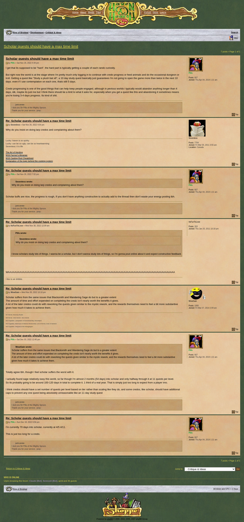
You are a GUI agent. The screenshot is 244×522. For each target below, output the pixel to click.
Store (155, 12)
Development (37, 32)
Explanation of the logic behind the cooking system (29, 161)
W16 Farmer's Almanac (16, 155)
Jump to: (179, 469)
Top (236, 114)
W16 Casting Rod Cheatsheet (20, 158)
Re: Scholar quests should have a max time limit (38, 120)
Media (91, 12)
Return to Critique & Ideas (18, 468)
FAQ (236, 38)
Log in (163, 12)
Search (234, 32)
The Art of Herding (14, 152)
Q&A (98, 12)
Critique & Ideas (53, 32)
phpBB (110, 519)
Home (75, 12)
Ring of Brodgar (21, 32)
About (83, 12)
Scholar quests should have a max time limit (41, 46)
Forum (147, 12)
